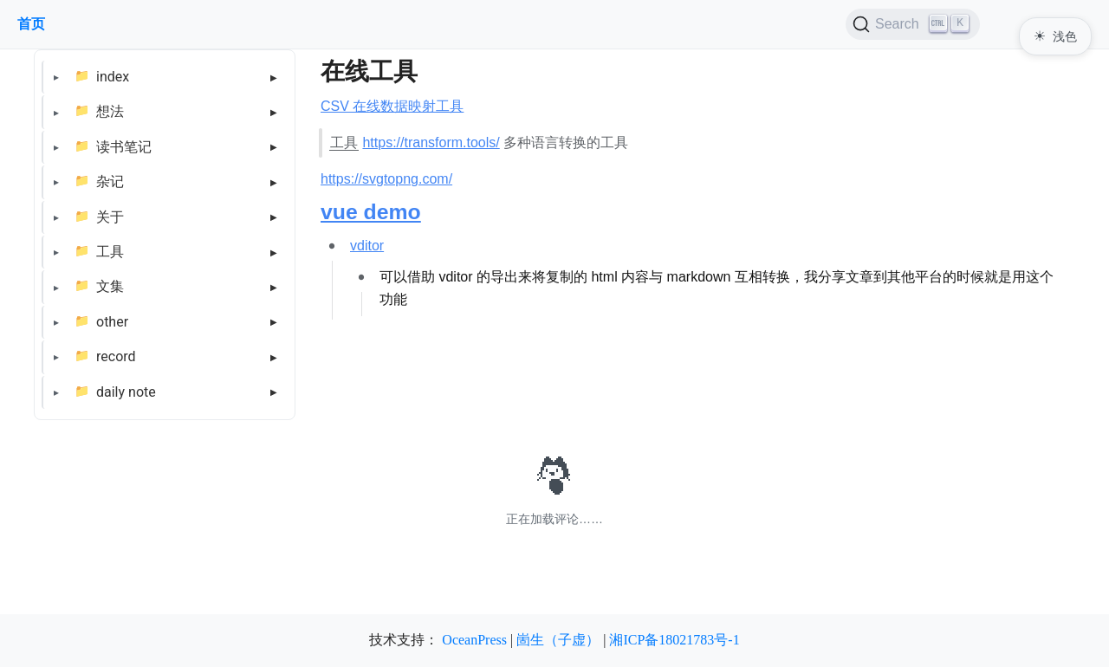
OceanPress (474, 639)
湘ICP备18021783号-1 (674, 639)
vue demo (371, 211)
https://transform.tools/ (430, 142)
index (112, 76)
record (116, 356)
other (112, 322)
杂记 (110, 181)
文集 (110, 286)
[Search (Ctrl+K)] (913, 24)
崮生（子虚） (558, 639)
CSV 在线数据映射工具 (392, 106)
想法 (110, 111)
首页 (31, 23)
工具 (110, 251)
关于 (110, 217)
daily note (126, 392)
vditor (367, 245)
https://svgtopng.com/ (386, 179)
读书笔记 (124, 147)
